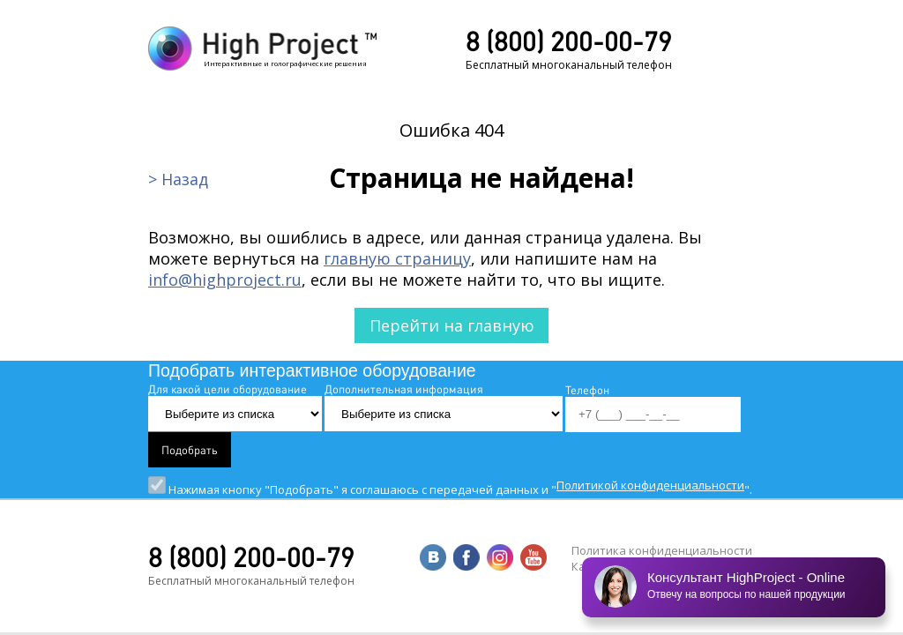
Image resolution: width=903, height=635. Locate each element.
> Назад (178, 179)
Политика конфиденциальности (661, 550)
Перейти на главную (451, 325)
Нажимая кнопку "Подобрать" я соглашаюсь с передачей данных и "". (450, 489)
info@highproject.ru (225, 279)
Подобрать (189, 449)
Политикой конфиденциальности (650, 485)
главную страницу (397, 258)
